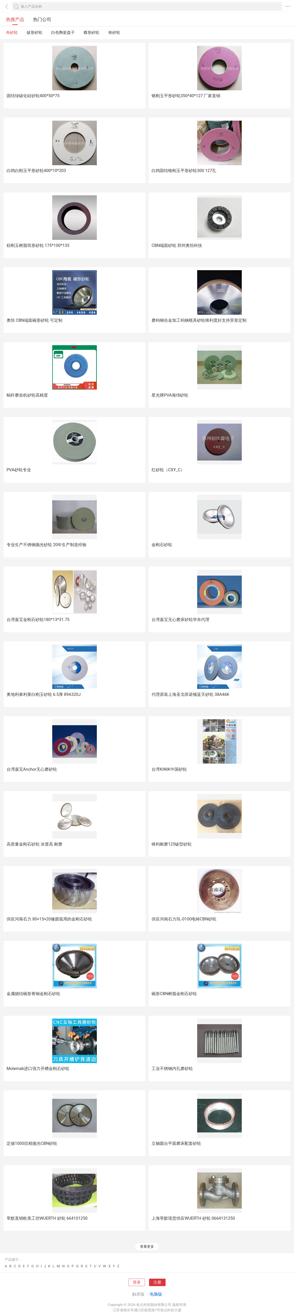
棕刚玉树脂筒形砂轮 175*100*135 (38, 245)
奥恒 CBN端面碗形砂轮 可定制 (34, 320)
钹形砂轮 (34, 32)
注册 (157, 1282)
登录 (137, 1282)
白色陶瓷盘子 (63, 32)
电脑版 (156, 1294)
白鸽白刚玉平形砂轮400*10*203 (36, 170)
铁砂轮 (114, 32)
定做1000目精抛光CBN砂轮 (32, 1143)
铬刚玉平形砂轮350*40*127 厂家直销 (186, 95)
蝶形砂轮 (91, 32)
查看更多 (147, 1246)
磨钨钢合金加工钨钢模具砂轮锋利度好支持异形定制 (199, 320)
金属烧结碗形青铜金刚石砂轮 (33, 993)
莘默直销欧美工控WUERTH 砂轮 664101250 (47, 1218)
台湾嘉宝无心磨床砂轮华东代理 (180, 619)
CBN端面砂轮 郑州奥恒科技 (177, 245)
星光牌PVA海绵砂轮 (170, 395)
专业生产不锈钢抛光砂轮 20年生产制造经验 (47, 544)
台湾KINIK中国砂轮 (169, 769)
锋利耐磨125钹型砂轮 (172, 844)
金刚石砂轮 (162, 544)
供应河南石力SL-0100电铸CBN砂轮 (184, 919)
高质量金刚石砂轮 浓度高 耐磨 (34, 844)
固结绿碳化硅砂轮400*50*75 (33, 95)
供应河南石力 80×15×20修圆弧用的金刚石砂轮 (49, 919)
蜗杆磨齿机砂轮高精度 (27, 395)
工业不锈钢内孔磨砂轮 (172, 1068)
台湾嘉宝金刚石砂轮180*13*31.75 (38, 619)
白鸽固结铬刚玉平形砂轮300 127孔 (184, 170)
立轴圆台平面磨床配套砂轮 (176, 1143)
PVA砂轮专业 (19, 469)
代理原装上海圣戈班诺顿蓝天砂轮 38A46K (190, 694)
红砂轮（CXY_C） (168, 469)
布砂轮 (12, 32)
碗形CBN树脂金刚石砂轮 (174, 993)
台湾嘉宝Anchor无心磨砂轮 (32, 769)
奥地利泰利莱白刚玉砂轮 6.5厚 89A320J (44, 694)
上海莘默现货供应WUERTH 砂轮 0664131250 (193, 1218)
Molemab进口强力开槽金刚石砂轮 (38, 1068)
